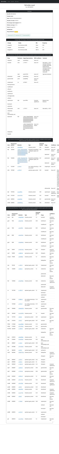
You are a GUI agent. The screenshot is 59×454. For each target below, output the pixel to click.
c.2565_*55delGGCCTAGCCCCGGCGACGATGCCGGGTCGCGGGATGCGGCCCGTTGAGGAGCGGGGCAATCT (22, 160)
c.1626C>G (20, 253)
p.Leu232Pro (21, 313)
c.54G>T (20, 396)
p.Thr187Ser (20, 326)
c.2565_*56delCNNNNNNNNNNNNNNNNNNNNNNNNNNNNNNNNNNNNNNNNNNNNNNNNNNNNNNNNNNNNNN (22, 152)
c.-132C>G (20, 364)
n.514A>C (19, 166)
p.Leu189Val (20, 324)
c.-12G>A (20, 343)
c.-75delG (20, 401)
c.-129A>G (20, 328)
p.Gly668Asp (21, 242)
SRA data (17, 1)
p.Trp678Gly (20, 281)
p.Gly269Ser (20, 337)
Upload (12, 1)
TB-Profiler (3, 1)
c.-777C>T (19, 170)
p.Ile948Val (20, 256)
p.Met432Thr (21, 308)
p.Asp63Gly (19, 199)
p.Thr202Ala (20, 346)
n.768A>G (20, 299)
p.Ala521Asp (21, 249)
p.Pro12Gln (20, 383)
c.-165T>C (20, 265)
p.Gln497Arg (20, 202)
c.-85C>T (20, 320)
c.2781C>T (20, 376)
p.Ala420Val (20, 339)
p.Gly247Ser (20, 235)
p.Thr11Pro (20, 379)
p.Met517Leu (21, 352)
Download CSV (11, 35)
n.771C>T (20, 304)
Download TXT (18, 35)
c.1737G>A (20, 371)
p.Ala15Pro (20, 389)
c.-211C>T (20, 412)
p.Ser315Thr (19, 195)
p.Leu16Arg (20, 419)
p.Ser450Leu (20, 147)
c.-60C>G (20, 359)
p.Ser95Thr (20, 228)
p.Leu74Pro (19, 192)
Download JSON (26, 35)
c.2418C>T (20, 367)
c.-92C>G (20, 361)
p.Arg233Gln (21, 217)
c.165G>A (20, 268)
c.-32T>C (20, 350)
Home (9, 1)
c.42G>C (20, 387)
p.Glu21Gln (20, 220)
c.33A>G (20, 317)
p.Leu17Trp (20, 392)
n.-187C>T (20, 290)
